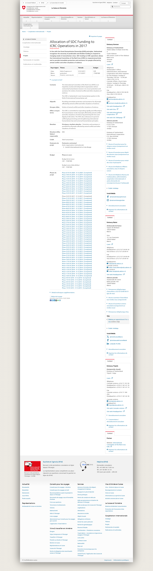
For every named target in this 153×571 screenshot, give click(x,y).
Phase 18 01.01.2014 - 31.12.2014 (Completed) (77, 259)
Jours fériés (25, 495)
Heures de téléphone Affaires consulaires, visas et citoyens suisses (117, 169)
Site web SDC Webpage (116, 117)
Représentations (36, 19)
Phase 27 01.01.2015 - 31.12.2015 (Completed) (77, 243)
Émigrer (52, 531)
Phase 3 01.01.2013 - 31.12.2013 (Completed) (76, 284)
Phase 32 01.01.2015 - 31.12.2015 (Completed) (77, 233)
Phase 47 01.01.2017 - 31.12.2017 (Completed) (77, 206)
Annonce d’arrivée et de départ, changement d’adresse (87, 488)
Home (24, 31)
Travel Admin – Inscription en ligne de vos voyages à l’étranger (90, 534)
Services (80, 19)
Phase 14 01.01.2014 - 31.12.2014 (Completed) (77, 267)
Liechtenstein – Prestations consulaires (89, 530)
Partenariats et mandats (112, 527)
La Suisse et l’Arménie (108, 19)
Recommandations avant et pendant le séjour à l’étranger (61, 493)
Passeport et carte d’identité (86, 492)
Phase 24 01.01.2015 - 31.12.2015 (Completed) (77, 249)
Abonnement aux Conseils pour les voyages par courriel (62, 520)
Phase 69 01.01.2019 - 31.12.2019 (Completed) (77, 185)
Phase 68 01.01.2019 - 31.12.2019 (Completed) (77, 187)
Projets (107, 524)
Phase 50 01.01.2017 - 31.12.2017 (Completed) (77, 200)
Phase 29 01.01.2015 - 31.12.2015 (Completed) (77, 239)
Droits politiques (82, 494)
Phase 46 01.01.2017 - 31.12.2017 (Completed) (77, 208)
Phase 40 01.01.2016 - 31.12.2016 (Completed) (77, 216)
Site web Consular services (117, 408)
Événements (25, 493)
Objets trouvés (82, 516)
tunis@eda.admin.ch (116, 401)
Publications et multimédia (113, 530)
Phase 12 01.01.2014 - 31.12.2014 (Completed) (77, 271)
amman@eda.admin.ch (117, 99)
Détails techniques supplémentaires (63, 292)
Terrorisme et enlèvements (57, 505)
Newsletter (25, 490)
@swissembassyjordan (117, 200)
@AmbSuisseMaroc (116, 337)
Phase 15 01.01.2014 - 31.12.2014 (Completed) (77, 265)
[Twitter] (53, 300)
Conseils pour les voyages (51, 19)
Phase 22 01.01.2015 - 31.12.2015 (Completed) (77, 253)
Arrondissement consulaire (117, 205)
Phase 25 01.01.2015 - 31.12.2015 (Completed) (77, 247)
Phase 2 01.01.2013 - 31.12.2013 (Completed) (76, 286)
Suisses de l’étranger (56, 548)
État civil (80, 546)
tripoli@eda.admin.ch (116, 405)
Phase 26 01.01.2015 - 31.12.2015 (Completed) (77, 245)
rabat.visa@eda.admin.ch (117, 271)
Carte (110, 64)
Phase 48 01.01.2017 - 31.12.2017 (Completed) (77, 204)
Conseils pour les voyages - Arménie (60, 487)
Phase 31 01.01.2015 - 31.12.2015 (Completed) (77, 235)
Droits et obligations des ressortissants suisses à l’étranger (61, 552)
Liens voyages (54, 516)
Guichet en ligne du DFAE (53, 462)
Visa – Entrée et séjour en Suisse (114, 487)
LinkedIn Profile (115, 344)
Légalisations (81, 508)
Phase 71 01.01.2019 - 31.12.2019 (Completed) (77, 181)
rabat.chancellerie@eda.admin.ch (120, 267)
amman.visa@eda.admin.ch (118, 103)
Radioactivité (54, 510)
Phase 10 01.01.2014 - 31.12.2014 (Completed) (77, 276)
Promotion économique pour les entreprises (87, 550)
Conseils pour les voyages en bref (59, 490)
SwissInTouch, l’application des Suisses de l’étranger (90, 554)
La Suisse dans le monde (57, 3)
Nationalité (81, 543)
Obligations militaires (84, 519)
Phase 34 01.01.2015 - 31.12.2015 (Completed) (77, 229)
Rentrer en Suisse (55, 543)
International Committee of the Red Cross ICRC (116, 445)
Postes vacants (26, 498)
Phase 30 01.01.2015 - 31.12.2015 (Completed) (77, 237)
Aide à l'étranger (55, 513)
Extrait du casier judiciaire (85, 522)
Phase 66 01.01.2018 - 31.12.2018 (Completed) (77, 189)
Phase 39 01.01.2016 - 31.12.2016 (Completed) (77, 218)
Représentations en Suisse (57, 545)
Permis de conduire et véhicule (86, 497)
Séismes (52, 508)
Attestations (81, 510)
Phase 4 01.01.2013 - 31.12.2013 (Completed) (76, 282)
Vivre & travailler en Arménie (68, 19)
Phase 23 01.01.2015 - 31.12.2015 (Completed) (77, 251)
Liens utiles (81, 538)
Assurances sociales (83, 513)
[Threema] (56, 300)
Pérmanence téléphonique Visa (118, 312)
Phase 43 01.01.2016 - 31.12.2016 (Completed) (77, 210)
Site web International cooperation (114, 113)
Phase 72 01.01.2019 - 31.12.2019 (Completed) (77, 179)
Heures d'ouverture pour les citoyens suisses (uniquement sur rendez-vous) (117, 146)
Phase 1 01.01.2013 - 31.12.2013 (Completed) (76, 288)
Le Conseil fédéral (30, 3)
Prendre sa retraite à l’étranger (59, 540)
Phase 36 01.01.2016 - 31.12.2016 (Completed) (77, 225)
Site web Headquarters (116, 106)
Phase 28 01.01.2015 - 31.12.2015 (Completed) (77, 241)
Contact (109, 39)
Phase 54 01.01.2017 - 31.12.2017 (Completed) (77, 191)
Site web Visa (112, 109)
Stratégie (108, 519)
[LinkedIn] (54, 300)
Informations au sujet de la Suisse (115, 495)
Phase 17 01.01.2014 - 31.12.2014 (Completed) (77, 261)
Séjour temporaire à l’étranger (59, 534)
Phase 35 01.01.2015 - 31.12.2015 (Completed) (77, 227)
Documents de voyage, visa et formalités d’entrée (61, 498)
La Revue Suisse (82, 540)
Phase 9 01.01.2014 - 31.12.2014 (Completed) (76, 278)
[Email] (60, 300)
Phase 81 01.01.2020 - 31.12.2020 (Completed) (77, 172)
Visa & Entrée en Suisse (92, 19)
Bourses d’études (82, 527)
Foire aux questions (55, 502)
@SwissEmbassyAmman (118, 197)
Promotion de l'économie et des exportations (114, 510)
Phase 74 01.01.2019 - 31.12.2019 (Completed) (77, 175)
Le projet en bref (56, 80)
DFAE (42, 3)
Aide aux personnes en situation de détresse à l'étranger (88, 501)
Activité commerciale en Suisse (114, 498)
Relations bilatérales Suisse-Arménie (115, 506)
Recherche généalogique (85, 524)
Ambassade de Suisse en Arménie (31, 506)
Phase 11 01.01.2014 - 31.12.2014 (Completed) (77, 273)
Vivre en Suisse (109, 493)
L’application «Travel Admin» (58, 523)
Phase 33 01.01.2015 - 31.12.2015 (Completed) (77, 231)
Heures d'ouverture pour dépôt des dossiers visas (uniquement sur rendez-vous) (118, 154)
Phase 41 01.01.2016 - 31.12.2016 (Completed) (77, 214)
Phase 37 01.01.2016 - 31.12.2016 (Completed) (77, 222)
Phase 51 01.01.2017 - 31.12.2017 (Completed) (77, 198)
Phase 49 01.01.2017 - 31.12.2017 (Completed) (77, 202)
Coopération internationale (30, 26)
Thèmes (107, 521)
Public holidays (113, 188)
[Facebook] (51, 300)
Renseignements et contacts (113, 490)
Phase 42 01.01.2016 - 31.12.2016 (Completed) (77, 212)
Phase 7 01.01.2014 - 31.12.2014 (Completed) (76, 280)
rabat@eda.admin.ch (116, 264)
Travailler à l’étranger (56, 537)
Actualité (26, 19)
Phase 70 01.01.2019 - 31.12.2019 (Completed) (77, 183)
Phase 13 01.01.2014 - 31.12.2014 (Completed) (77, 269)
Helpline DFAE (102, 462)
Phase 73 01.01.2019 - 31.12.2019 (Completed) (77, 177)
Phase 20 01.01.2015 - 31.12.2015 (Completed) (77, 257)
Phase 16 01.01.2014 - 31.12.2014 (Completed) (77, 263)
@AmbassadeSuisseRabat (118, 340)
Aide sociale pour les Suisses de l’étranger (90, 505)
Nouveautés (25, 487)
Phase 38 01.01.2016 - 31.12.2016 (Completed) (77, 220)
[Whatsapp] (58, 300)
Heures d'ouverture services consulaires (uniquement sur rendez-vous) (116, 306)
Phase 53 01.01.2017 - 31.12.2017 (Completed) (77, 193)
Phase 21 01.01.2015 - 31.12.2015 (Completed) (77, 255)
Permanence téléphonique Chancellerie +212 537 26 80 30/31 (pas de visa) (118, 291)
